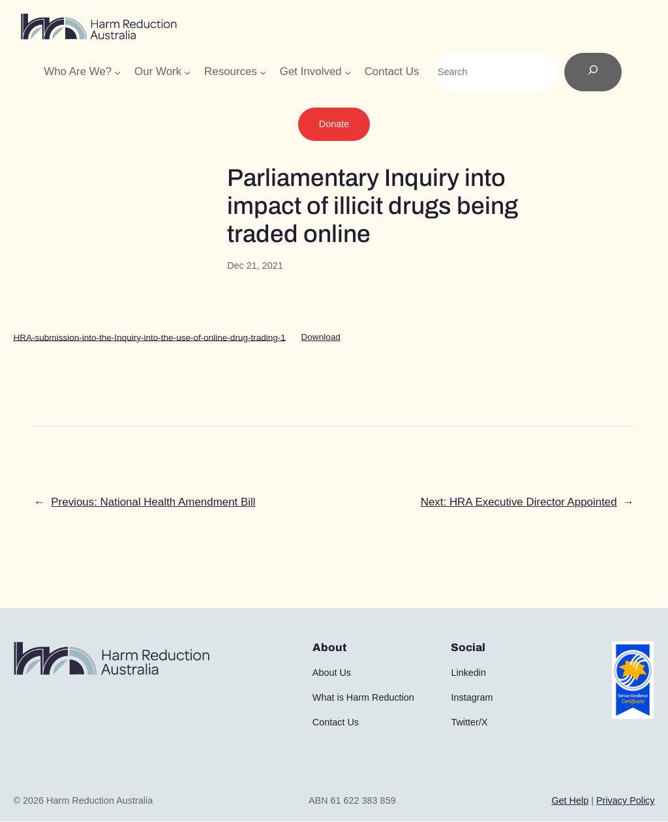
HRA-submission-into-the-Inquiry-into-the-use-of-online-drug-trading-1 (149, 337)
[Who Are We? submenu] (117, 71)
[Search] (593, 72)
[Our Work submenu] (187, 71)
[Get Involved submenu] (347, 71)
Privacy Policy (625, 800)
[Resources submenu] (263, 71)
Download (321, 337)
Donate (334, 124)
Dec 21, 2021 (255, 265)
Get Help (569, 800)
